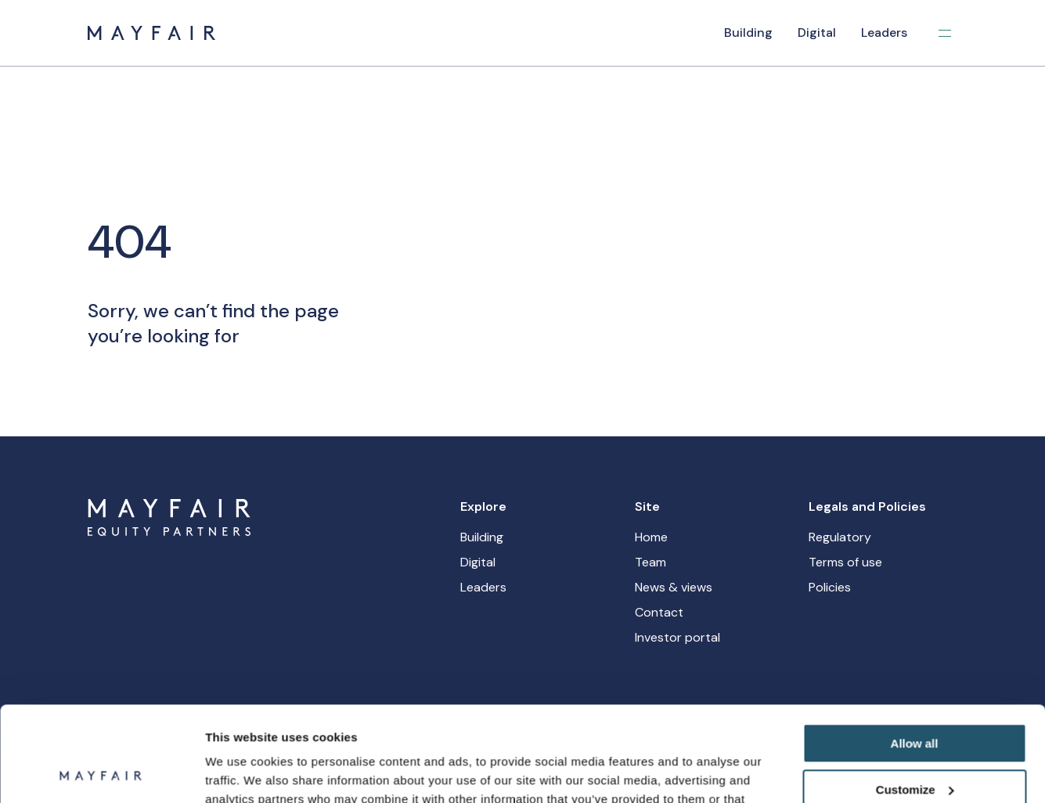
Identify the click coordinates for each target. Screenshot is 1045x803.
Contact (659, 612)
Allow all (915, 654)
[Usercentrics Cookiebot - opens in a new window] (101, 772)
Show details (241, 772)
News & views (673, 587)
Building (748, 32)
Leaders (884, 32)
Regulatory (840, 537)
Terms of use (845, 562)
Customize (915, 700)
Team (650, 562)
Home (651, 537)
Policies (830, 587)
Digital (817, 32)
